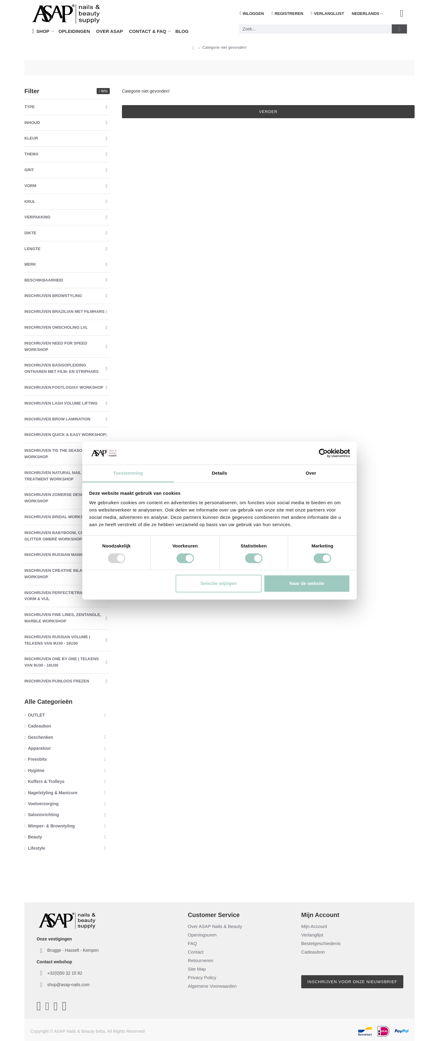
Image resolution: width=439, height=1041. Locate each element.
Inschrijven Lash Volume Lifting (61, 403)
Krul (29, 201)
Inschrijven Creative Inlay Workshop (54, 573)
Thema (31, 154)
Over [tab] (311, 473)
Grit (29, 170)
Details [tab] (219, 473)
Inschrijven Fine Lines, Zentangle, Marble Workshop (62, 617)
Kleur (31, 138)
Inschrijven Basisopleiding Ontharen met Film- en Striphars (61, 368)
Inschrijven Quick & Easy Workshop (64, 434)
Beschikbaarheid (43, 280)
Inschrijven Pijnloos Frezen (56, 681)
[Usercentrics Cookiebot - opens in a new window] (323, 453)
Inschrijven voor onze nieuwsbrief (352, 981)
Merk (30, 264)
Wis (104, 91)
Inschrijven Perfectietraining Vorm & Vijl (59, 595)
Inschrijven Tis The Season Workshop (54, 453)
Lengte (32, 248)
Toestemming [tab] (128, 473)
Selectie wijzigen (218, 583)
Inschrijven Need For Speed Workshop (55, 346)
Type (29, 106)
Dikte (30, 233)
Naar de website (306, 583)
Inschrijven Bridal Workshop (58, 517)
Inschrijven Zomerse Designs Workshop (57, 497)
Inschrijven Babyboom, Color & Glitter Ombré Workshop (60, 535)
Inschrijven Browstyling (53, 295)
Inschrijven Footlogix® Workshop (63, 387)
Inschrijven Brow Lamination (57, 419)
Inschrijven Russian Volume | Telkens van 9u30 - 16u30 (57, 640)
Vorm (30, 185)
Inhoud (32, 122)
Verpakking (37, 217)
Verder (268, 111)
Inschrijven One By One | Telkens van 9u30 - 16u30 (61, 662)
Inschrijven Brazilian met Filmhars (64, 311)
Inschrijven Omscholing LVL (56, 327)
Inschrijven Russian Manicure (58, 554)
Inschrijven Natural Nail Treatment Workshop (52, 475)
